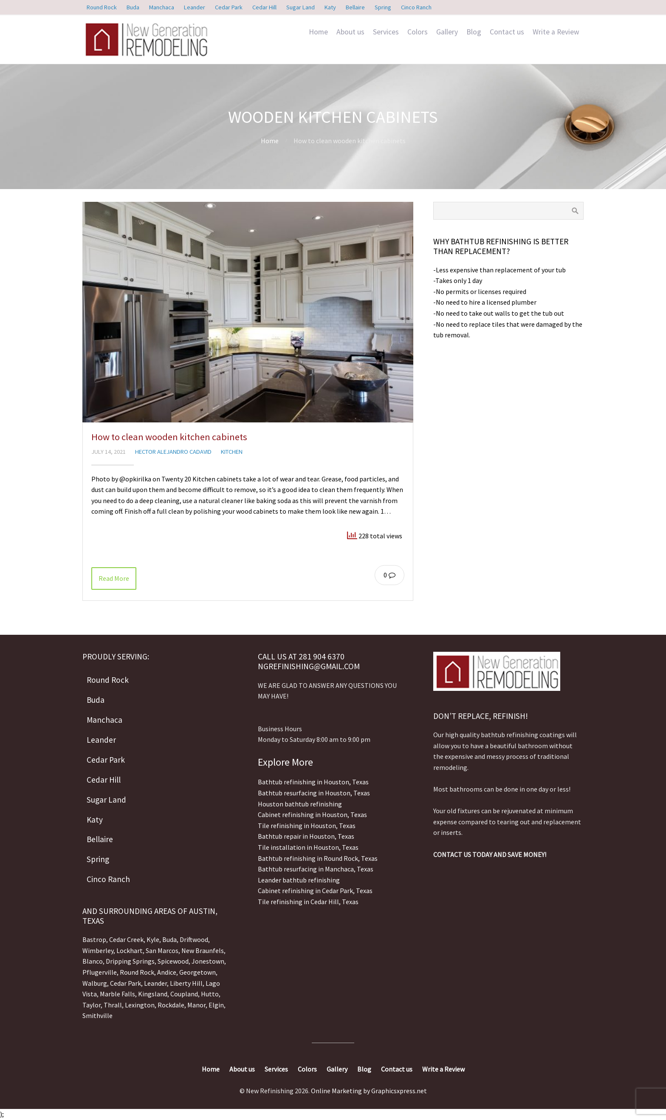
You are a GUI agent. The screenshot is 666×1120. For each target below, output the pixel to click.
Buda (169, 939)
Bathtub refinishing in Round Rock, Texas (318, 858)
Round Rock (137, 972)
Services (386, 32)
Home (318, 32)
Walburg (94, 983)
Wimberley (97, 950)
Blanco (92, 961)
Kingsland (152, 994)
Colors (417, 32)
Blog (473, 32)
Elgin (216, 1005)
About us (350, 32)
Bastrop (94, 939)
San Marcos (162, 950)
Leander (155, 983)
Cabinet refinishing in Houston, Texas (312, 814)
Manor (196, 1005)
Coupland (184, 994)
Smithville (97, 1015)
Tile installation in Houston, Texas (308, 847)
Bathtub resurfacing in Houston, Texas (314, 793)
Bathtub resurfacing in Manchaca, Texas (315, 869)
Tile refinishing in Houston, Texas (307, 825)
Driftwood (194, 939)
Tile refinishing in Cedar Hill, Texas (308, 901)
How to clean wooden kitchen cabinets (169, 437)
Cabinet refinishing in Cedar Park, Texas (315, 890)
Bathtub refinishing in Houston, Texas (313, 782)
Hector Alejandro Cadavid (173, 451)
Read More (114, 578)
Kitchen (232, 451)
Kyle (153, 939)
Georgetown (197, 972)
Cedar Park (125, 983)
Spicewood (173, 961)
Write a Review (556, 32)
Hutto (209, 994)
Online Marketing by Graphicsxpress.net (369, 1090)
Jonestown (208, 961)
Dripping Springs (130, 961)
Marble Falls (117, 994)
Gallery (447, 32)
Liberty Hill (186, 983)
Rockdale (171, 1005)
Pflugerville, (100, 972)
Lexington (140, 1005)
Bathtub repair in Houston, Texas (306, 836)
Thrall (113, 1005)
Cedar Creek (126, 939)
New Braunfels (202, 950)
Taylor (91, 1005)
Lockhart (129, 950)
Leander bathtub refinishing (299, 880)
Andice (166, 972)
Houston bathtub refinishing (300, 804)
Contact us (507, 32)
